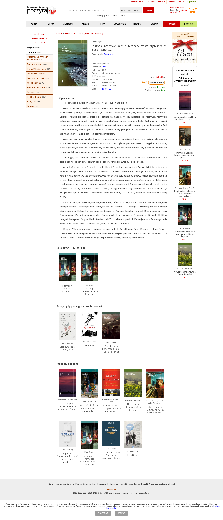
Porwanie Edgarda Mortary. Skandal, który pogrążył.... (185, 155)
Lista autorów (144, 493)
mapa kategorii (39, 34)
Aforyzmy (32, 101)
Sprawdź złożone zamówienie (185, 35)
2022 (95, 493)
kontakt (171, 2)
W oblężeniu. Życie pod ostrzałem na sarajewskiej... (89, 408)
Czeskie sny (133, 455)
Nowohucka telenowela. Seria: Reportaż (133, 407)
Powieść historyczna (36, 69)
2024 (85, 493)
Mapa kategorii (115, 493)
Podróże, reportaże (36, 87)
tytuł (123, 16)
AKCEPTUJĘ (103, 513)
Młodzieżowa (33, 83)
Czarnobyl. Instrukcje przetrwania (67, 289)
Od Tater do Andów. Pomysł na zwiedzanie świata (111, 455)
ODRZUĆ (121, 513)
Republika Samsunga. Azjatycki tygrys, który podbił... (67, 458)
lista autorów (39, 42)
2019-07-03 (106, 89)
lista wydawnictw (39, 38)
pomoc (181, 2)
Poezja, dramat (34, 97)
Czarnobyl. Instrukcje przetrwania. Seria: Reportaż (89, 290)
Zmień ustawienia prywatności (162, 484)
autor (115, 16)
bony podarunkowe (156, 2)
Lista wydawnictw (130, 493)
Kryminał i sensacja (36, 78)
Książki (30, 48)
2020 (106, 493)
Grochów (89, 345)
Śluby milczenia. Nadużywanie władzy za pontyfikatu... (111, 408)
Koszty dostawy (89, 484)
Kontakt (144, 484)
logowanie (191, 2)
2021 (100, 493)
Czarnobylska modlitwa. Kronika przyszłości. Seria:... (67, 406)
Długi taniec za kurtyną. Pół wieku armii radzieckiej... (155, 410)
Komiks (30, 106)
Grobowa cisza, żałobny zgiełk (67, 348)
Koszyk (78, 484)
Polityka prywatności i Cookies (120, 484)
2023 (90, 493)
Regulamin (101, 484)
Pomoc (137, 484)
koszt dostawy (137, 2)
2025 (80, 493)
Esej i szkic (32, 92)
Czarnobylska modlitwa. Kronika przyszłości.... (185, 118)
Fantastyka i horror (36, 73)
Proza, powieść (34, 64)
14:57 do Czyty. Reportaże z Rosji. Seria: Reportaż (111, 349)
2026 (75, 493)
